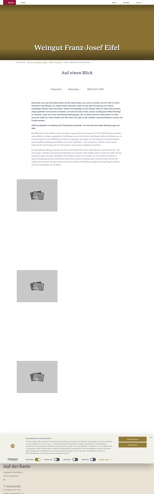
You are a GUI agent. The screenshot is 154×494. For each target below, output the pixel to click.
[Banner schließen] (151, 468)
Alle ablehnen (132, 475)
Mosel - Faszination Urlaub (37, 62)
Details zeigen (104, 490)
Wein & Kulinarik (55, 62)
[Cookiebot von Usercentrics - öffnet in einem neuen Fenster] (12, 490)
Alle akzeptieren (132, 470)
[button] (9, 2)
